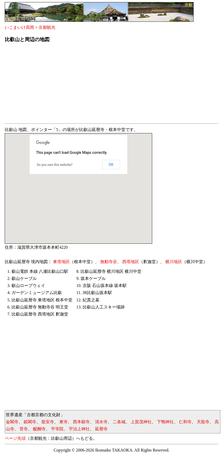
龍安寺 (47, 422)
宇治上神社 (79, 429)
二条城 (119, 422)
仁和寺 (185, 422)
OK (111, 164)
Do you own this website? (55, 165)
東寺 (63, 422)
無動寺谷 (108, 261)
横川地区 (173, 261)
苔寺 (23, 429)
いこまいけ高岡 (19, 27)
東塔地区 (61, 261)
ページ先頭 (15, 438)
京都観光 (47, 27)
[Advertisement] (111, 84)
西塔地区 (130, 261)
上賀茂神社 (141, 422)
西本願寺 (81, 422)
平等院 (57, 429)
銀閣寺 (30, 422)
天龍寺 (203, 422)
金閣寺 (12, 422)
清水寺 (101, 422)
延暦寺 (101, 429)
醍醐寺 (39, 429)
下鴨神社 (165, 422)
